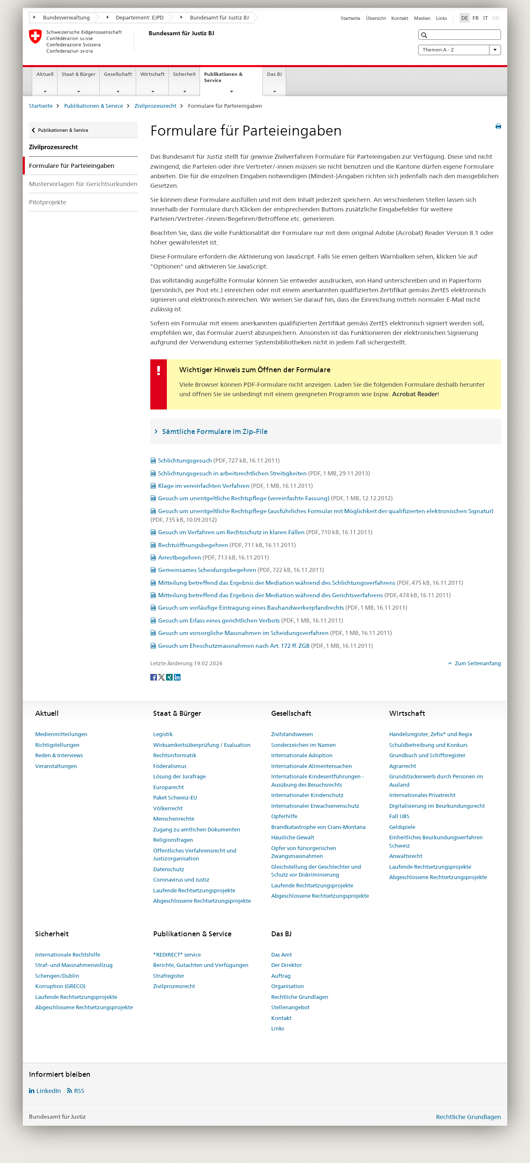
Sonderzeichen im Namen (303, 744)
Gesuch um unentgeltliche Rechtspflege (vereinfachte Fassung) (275, 498)
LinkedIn (48, 1091)
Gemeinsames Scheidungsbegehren (241, 570)
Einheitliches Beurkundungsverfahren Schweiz (436, 841)
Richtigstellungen (57, 744)
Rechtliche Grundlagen (299, 996)
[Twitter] (162, 677)
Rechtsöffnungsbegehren (227, 545)
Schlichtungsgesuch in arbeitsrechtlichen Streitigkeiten (264, 473)
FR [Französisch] (475, 18)
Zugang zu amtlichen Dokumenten (196, 829)
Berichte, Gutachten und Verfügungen (200, 965)
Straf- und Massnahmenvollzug (74, 965)
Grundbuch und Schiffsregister (427, 755)
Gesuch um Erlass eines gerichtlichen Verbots (250, 620)
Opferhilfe (284, 816)
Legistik (163, 734)
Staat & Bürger (79, 74)
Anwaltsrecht (405, 856)
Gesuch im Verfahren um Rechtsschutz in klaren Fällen (265, 532)
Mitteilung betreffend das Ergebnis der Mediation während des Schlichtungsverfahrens (310, 582)
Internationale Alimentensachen (311, 766)
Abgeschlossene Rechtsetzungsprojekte (202, 900)
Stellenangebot (290, 1007)
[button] (425, 35)
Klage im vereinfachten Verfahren (235, 485)
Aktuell (44, 74)
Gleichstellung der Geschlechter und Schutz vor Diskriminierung (316, 870)
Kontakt (399, 18)
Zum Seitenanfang (477, 663)
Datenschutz (168, 869)
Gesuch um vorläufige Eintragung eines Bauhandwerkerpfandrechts (282, 607)
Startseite (350, 18)
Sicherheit (184, 74)
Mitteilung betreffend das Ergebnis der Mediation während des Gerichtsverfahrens (304, 595)
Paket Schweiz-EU (175, 797)
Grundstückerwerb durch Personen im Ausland (436, 780)
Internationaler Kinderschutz (307, 795)
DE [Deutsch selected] (464, 18)
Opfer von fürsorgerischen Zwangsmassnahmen (303, 852)
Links (441, 18)
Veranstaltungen (56, 766)
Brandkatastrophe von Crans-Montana (318, 827)
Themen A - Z (459, 49)
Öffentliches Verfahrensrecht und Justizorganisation (194, 854)
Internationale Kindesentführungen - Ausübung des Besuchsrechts (317, 780)
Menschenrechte (173, 818)
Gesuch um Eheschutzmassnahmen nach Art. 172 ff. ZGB (265, 645)
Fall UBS (399, 816)
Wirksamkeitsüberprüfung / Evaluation (202, 744)
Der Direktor (286, 965)
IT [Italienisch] (485, 18)
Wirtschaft (152, 74)
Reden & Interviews (59, 755)
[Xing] (170, 677)
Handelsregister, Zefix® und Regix (430, 734)
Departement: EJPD (135, 17)
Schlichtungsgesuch (219, 460)
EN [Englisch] (496, 17)
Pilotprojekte (47, 202)
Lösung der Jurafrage (179, 776)
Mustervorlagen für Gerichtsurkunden (83, 184)
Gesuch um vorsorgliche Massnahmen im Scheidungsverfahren (275, 633)
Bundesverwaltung (62, 17)
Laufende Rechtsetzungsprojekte (194, 890)
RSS (79, 1091)
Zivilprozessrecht (155, 105)
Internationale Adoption (301, 755)
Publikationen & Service (223, 80)
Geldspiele (402, 827)
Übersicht (376, 18)
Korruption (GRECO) (60, 986)
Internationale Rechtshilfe (67, 954)
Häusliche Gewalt (292, 837)
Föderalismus (169, 766)
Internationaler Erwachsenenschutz (315, 805)
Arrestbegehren (213, 557)
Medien (422, 18)
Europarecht (168, 787)
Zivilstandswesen (292, 734)
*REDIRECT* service (177, 954)
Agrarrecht (402, 766)
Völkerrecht (168, 808)
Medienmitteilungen (61, 734)
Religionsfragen (173, 839)
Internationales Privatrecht (422, 795)
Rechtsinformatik (174, 755)
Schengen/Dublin (57, 975)
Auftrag (281, 975)
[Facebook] (154, 677)
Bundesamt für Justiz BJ (215, 17)
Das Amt (281, 954)
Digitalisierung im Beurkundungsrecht (437, 805)
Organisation (287, 986)
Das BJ (274, 74)
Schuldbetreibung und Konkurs (428, 744)
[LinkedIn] (177, 677)
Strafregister (168, 975)
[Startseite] (147, 41)
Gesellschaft (118, 74)
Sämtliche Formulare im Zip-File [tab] (214, 431)
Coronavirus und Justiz (181, 879)
